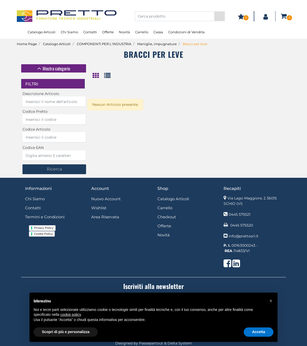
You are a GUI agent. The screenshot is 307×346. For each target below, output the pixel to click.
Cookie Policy (43, 233)
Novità (124, 32)
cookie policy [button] (70, 314)
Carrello (141, 32)
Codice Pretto (35, 111)
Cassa (158, 32)
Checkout (166, 216)
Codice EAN (33, 147)
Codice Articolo (36, 129)
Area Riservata (105, 216)
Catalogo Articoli (42, 32)
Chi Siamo (69, 32)
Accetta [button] (258, 332)
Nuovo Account (106, 198)
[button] (219, 16)
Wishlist (98, 207)
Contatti (90, 32)
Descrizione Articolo (40, 93)
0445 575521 (239, 214)
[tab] (53, 68)
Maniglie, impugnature (157, 44)
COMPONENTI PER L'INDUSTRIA (104, 44)
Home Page (27, 44)
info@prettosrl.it (243, 236)
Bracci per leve (195, 44)
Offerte (108, 32)
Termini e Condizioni (45, 216)
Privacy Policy (43, 227)
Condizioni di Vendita (186, 32)
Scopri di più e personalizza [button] (65, 332)
